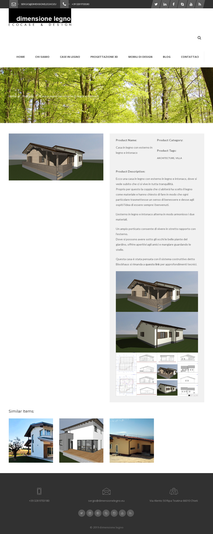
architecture (165, 158)
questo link (152, 264)
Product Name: (126, 140)
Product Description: (130, 171)
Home (12, 96)
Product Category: (170, 140)
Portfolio (28, 96)
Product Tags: (166, 150)
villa (179, 158)
